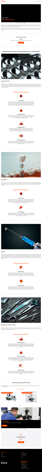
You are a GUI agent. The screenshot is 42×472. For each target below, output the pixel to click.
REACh (22, 456)
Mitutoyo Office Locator (4, 456)
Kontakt (2, 454)
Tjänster (2, 453)
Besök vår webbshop (21, 389)
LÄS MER (4, 425)
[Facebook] (2, 463)
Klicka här (21, 442)
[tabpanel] (11, 397)
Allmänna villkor (23, 455)
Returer (22, 457)
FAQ (1, 455)
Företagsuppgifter (23, 454)
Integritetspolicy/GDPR (24, 453)
